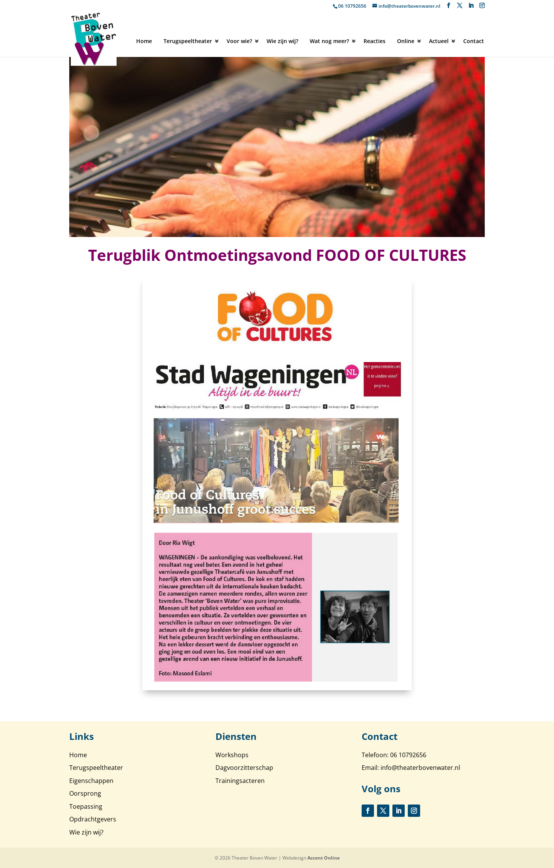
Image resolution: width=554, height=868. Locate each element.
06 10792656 (352, 6)
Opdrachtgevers (92, 819)
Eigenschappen (91, 780)
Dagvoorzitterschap (244, 767)
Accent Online (323, 858)
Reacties (374, 41)
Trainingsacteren (240, 780)
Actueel (439, 41)
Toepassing (85, 806)
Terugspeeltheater (188, 41)
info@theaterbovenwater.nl (420, 767)
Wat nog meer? (329, 41)
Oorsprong (85, 793)
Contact (473, 41)
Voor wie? (239, 41)
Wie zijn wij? (282, 41)
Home (144, 41)
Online (405, 41)
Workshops (232, 755)
